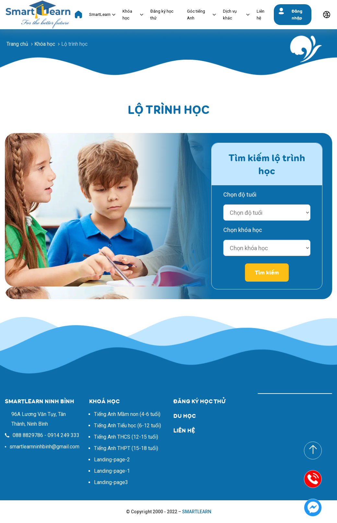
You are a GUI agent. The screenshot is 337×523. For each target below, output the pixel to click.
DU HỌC (184, 416)
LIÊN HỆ (184, 430)
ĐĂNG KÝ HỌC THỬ (199, 401)
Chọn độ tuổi (239, 194)
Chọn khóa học (242, 229)
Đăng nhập (297, 14)
